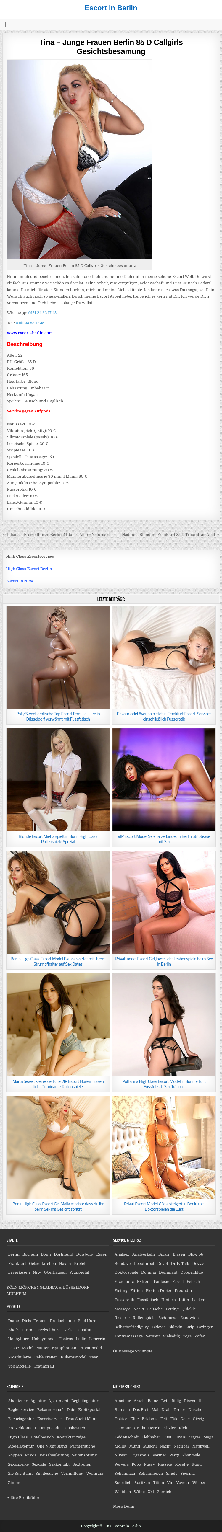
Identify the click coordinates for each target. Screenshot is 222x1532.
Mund (134, 1446)
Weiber (199, 1482)
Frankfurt (17, 1263)
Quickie (189, 1309)
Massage (123, 1309)
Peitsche (155, 1309)
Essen (101, 1254)
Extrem (143, 1281)
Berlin (14, 1254)
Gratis (139, 1428)
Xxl (151, 1491)
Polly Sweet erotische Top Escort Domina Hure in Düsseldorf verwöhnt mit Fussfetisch (58, 716)
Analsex (122, 1254)
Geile (185, 1419)
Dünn (129, 1506)
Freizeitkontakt (22, 1428)
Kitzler (169, 1428)
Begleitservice (21, 1409)
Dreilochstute (62, 1321)
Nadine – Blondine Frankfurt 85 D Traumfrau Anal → (171, 534)
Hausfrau (84, 1330)
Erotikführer (30, 1497)
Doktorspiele (126, 1272)
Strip (189, 1327)
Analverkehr (143, 1254)
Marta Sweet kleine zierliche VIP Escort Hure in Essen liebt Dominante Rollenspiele (58, 1084)
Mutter (42, 1348)
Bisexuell (192, 1401)
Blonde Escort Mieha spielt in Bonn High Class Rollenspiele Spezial (58, 839)
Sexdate (39, 1464)
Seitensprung (84, 1455)
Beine (153, 1401)
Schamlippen (151, 1473)
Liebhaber (150, 1437)
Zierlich (164, 1491)
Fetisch (193, 1281)
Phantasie (191, 1455)
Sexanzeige (18, 1464)
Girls (67, 1330)
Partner (159, 1455)
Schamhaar (125, 1473)
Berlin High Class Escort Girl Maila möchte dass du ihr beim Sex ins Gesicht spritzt (58, 1206)
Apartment (58, 1401)
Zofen (199, 1336)
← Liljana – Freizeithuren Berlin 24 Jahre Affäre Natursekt (56, 534)
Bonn (46, 1254)
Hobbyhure (18, 1339)
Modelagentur (21, 1446)
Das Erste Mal (145, 1409)
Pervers (122, 1464)
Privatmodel (90, 1348)
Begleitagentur (84, 1401)
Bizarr (164, 1254)
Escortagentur (21, 1419)
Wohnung (95, 1473)
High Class (18, 1437)
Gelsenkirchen (42, 1263)
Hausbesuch (73, 1428)
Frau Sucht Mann (82, 1419)
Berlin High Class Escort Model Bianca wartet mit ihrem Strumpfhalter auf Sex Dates (58, 961)
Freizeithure (49, 1330)
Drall (165, 1409)
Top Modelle (19, 1366)
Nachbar (181, 1446)
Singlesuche (47, 1473)
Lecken (198, 1300)
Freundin (183, 1290)
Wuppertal (79, 1272)
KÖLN (12, 1287)
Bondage (123, 1263)
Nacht (165, 1446)
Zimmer (15, 1482)
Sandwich (189, 1318)
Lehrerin (97, 1339)
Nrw (37, 1272)
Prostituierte (19, 1357)
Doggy (198, 1263)
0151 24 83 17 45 (42, 313)
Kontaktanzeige (71, 1437)
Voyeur (183, 1482)
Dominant (168, 1272)
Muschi (150, 1446)
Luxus (180, 1437)
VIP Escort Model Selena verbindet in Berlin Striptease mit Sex (164, 839)
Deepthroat (143, 1263)
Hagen (65, 1263)
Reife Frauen (46, 1357)
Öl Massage (123, 1351)
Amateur (123, 1401)
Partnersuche (82, 1446)
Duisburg (84, 1254)
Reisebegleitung (54, 1455)
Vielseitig (171, 1336)
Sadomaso (167, 1318)
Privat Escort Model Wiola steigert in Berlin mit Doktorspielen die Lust (164, 1206)
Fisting (121, 1290)
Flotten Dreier (159, 1290)
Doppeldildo (192, 1272)
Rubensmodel (73, 1357)
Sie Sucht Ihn (20, 1473)
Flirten (136, 1290)
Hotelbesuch (42, 1437)
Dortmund (63, 1254)
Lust (167, 1437)
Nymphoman (64, 1348)
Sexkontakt (59, 1464)
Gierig (198, 1419)
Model (27, 1348)
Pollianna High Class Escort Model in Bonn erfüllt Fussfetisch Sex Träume (164, 1084)
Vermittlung (72, 1473)
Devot (162, 1263)
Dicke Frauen (34, 1321)
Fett (164, 1419)
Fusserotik (124, 1300)
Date (71, 1409)
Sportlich (123, 1482)
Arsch (139, 1401)
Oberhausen (55, 1272)
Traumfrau (44, 1366)
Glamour (123, 1428)
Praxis (31, 1455)
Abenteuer (18, 1401)
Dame (13, 1321)
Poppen (15, 1455)
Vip (170, 1482)
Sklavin (176, 1327)
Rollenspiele (144, 1318)
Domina (148, 1272)
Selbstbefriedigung (132, 1327)
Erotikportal (89, 1409)
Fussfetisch (147, 1300)
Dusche (195, 1409)
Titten (158, 1482)
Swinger (205, 1327)
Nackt (138, 1309)
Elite (134, 1419)
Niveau (121, 1455)
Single (172, 1473)
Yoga (187, 1336)
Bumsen (122, 1409)
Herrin (154, 1428)
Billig (176, 1401)
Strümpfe (143, 1351)
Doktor (121, 1419)
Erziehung (124, 1281)
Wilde (139, 1491)
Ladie (81, 1339)
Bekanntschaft (50, 1409)
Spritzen (142, 1482)
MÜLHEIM (16, 1293)
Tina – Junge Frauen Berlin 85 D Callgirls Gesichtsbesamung (111, 47)
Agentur (38, 1401)
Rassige (165, 1464)
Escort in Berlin (111, 8)
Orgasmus (140, 1455)
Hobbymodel (43, 1339)
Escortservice (50, 1419)
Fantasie (161, 1281)
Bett (165, 1401)
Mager (194, 1437)
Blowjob (195, 1254)
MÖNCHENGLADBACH (40, 1287)
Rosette (182, 1464)
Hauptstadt (49, 1428)
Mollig (120, 1446)
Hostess (66, 1339)
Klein (184, 1428)
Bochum (30, 1254)
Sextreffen (82, 1464)
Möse (118, 1506)
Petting (172, 1309)
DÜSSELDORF (75, 1287)
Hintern (168, 1300)
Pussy (149, 1464)
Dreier (179, 1409)
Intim (184, 1300)
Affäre (12, 1497)
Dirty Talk (180, 1263)
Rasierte (122, 1318)
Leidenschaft (127, 1437)
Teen (94, 1357)
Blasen (179, 1254)
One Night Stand (52, 1446)
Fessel (178, 1281)
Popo (136, 1464)
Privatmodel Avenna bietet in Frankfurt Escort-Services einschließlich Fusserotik (164, 716)
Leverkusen (19, 1272)
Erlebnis (149, 1419)
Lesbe (13, 1348)
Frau (30, 1330)
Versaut (153, 1336)
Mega (208, 1437)
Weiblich (123, 1491)
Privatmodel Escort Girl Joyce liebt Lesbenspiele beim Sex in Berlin (164, 961)
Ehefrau (15, 1330)
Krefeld (81, 1263)
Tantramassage (129, 1336)
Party (174, 1455)
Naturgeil (201, 1446)
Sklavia (159, 1327)
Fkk (173, 1419)
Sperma (187, 1473)
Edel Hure (87, 1321)
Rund (197, 1464)
